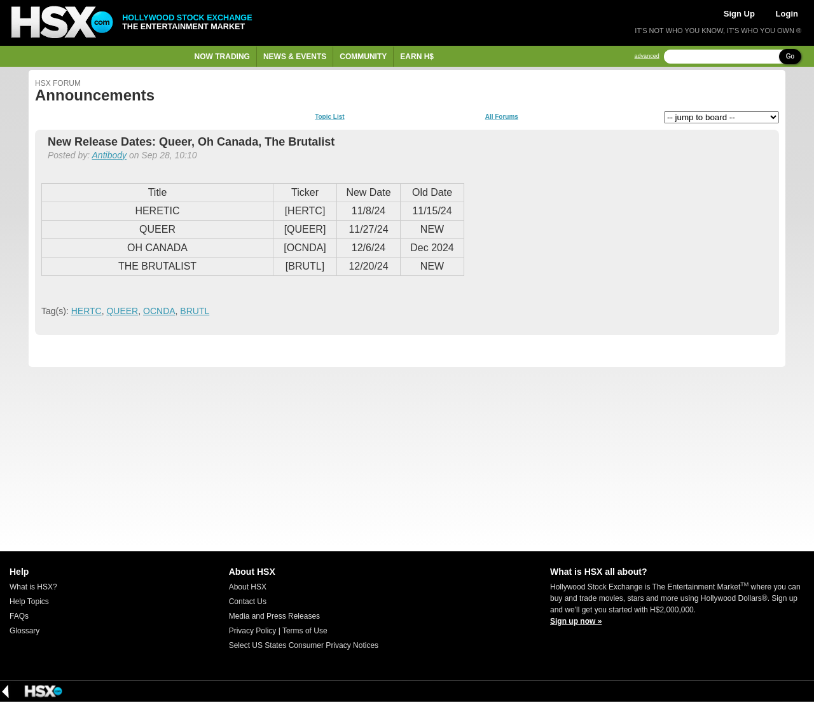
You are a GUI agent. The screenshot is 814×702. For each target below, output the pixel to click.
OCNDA (159, 311)
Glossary (24, 630)
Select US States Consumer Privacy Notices (303, 645)
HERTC (86, 311)
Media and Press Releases (274, 616)
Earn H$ (417, 56)
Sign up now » (576, 621)
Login (787, 13)
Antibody (109, 155)
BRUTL (194, 311)
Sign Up (739, 13)
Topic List (329, 117)
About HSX (247, 586)
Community (363, 56)
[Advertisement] (407, 459)
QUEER (122, 311)
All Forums (501, 117)
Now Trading (222, 56)
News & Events (294, 56)
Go (790, 56)
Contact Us (247, 601)
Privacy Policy (253, 630)
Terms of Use (305, 630)
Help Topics (29, 601)
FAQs (19, 616)
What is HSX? (33, 586)
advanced (647, 56)
